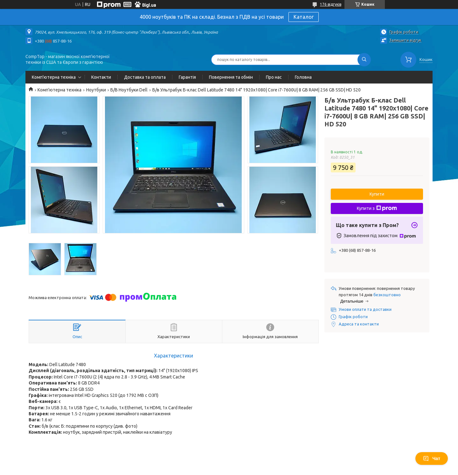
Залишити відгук (405, 40)
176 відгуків (330, 4)
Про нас (274, 77)
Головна (303, 77)
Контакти (101, 77)
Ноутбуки (96, 89)
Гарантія (187, 77)
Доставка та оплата (145, 77)
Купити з (377, 208)
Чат (431, 458)
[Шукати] (364, 59)
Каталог (304, 17)
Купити (377, 194)
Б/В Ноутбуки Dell (129, 89)
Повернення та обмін (231, 77)
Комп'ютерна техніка (54, 77)
